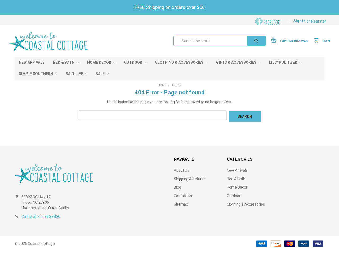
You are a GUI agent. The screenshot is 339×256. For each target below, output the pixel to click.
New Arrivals (32, 68)
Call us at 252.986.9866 (40, 221)
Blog (177, 192)
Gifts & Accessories (238, 68)
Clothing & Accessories (181, 68)
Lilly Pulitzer (285, 68)
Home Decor (101, 68)
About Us (181, 175)
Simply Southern (38, 79)
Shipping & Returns (190, 183)
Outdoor (135, 68)
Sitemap (181, 209)
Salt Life (76, 79)
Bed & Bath (66, 68)
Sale (102, 79)
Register (318, 21)
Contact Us (183, 200)
